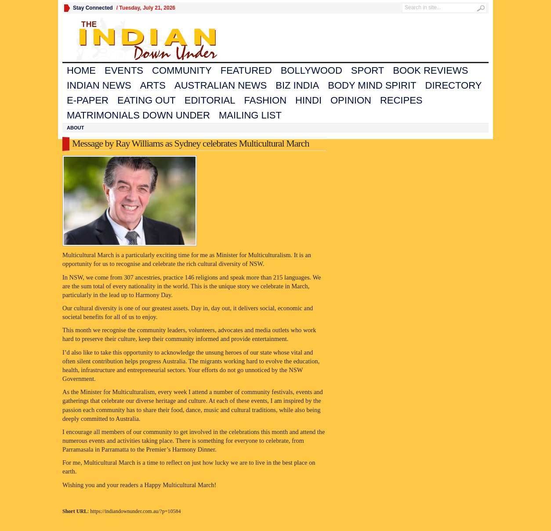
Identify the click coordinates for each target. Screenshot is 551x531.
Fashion (265, 100)
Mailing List (250, 115)
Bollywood (311, 70)
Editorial (210, 100)
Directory (453, 85)
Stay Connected (93, 8)
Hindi (308, 100)
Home (81, 70)
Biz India (297, 85)
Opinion (350, 100)
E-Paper (88, 100)
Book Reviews (430, 70)
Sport (367, 70)
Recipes (401, 100)
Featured (246, 70)
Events (124, 70)
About (75, 127)
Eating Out (146, 100)
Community (182, 70)
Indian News (99, 85)
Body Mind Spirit (372, 85)
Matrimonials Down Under (138, 115)
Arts (153, 85)
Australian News (220, 85)
